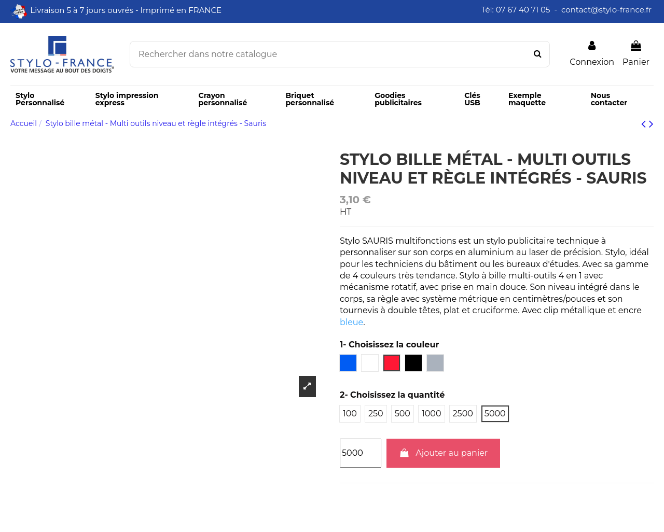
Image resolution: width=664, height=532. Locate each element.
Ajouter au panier (443, 453)
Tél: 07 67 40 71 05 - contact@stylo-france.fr (567, 10)
